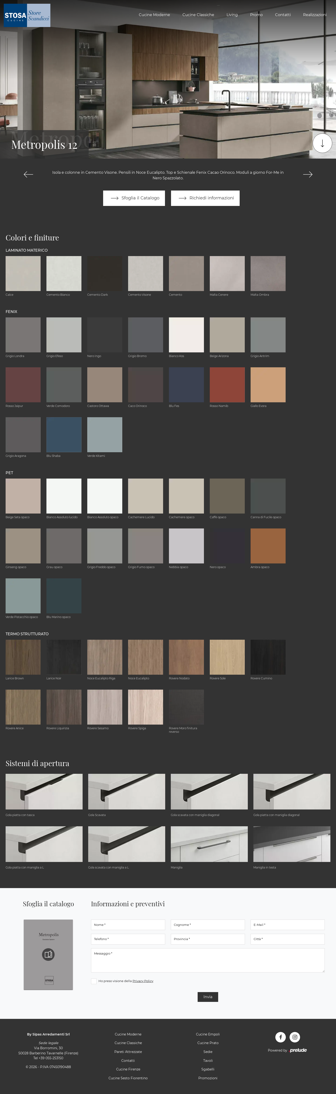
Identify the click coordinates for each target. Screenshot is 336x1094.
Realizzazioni (315, 15)
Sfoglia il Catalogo (134, 198)
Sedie (207, 1052)
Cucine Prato (208, 1043)
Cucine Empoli (208, 1034)
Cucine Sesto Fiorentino (128, 1078)
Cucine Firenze (128, 1069)
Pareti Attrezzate (128, 1052)
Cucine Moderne (154, 15)
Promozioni (207, 1078)
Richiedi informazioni (205, 198)
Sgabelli (207, 1069)
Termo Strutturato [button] (27, 634)
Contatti (283, 15)
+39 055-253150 (51, 1058)
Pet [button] (9, 473)
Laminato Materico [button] (27, 250)
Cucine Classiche (198, 15)
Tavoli (208, 1061)
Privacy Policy (143, 981)
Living (232, 15)
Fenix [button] (11, 311)
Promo (256, 15)
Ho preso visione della (125, 981)
